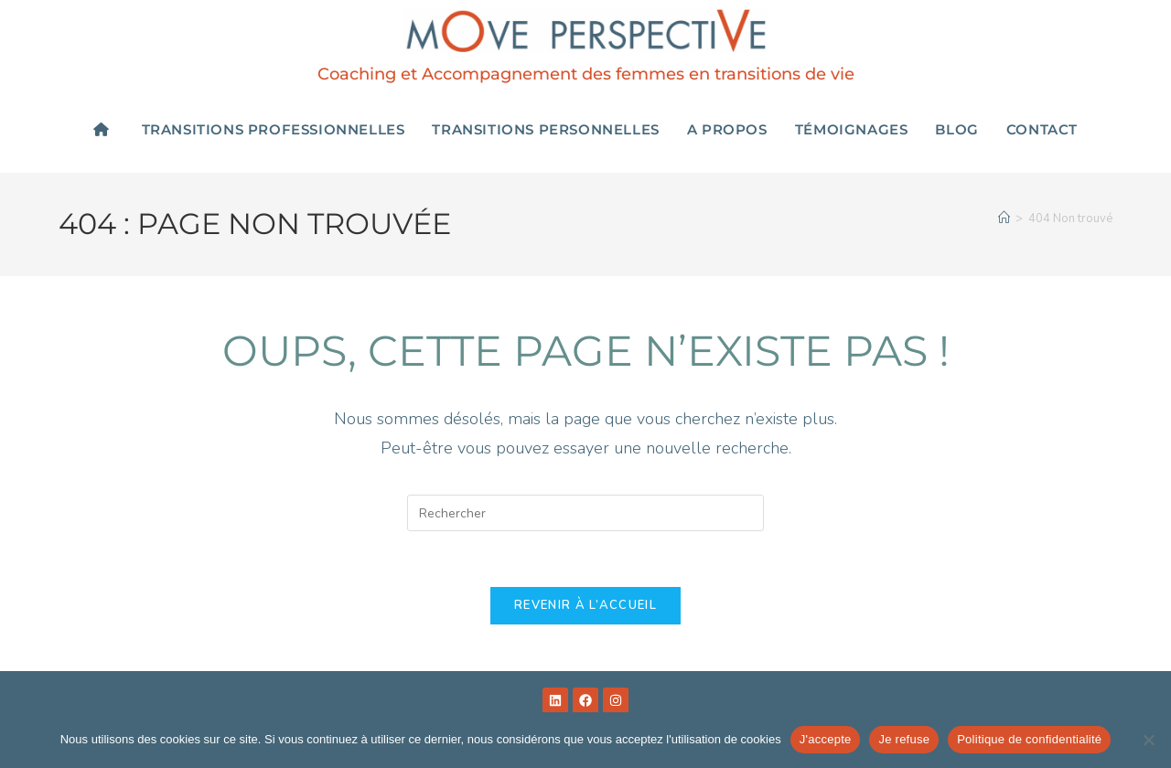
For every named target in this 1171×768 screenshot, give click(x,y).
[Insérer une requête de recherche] (585, 513)
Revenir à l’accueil (585, 605)
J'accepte (826, 739)
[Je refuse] (1148, 740)
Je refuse (903, 739)
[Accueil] (1004, 218)
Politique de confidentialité (1029, 739)
